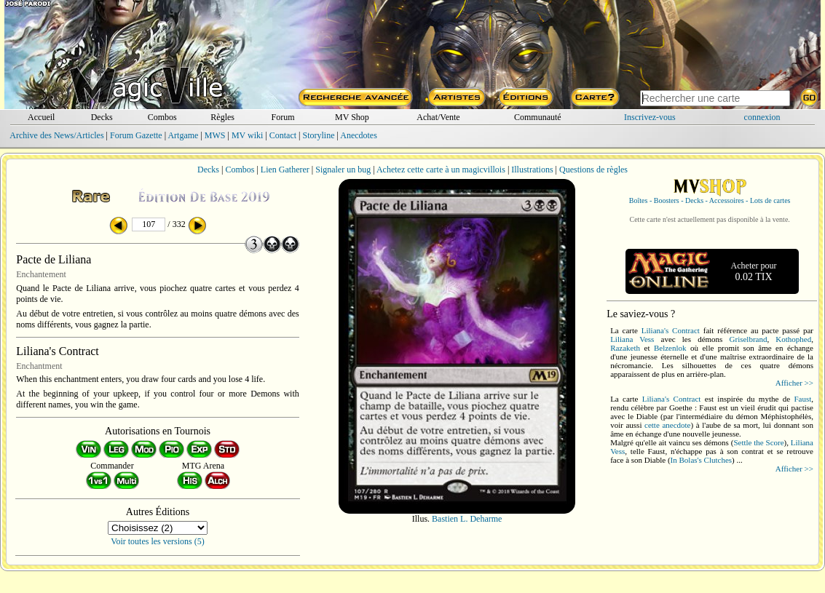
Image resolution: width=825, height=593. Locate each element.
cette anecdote (667, 425)
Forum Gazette (136, 135)
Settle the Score (758, 442)
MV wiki (247, 135)
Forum (283, 117)
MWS (215, 135)
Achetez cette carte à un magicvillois (440, 169)
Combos (162, 117)
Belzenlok (670, 347)
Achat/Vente (438, 117)
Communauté (537, 117)
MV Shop (352, 117)
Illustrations (532, 169)
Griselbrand (748, 339)
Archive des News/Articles (56, 135)
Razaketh (625, 347)
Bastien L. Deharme (467, 519)
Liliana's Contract (671, 330)
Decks (102, 117)
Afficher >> (794, 382)
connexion (762, 117)
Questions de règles (593, 169)
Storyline (318, 135)
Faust (802, 398)
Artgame (182, 135)
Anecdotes (358, 135)
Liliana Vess (632, 339)
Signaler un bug (343, 169)
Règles (222, 117)
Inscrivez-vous (650, 117)
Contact (282, 135)
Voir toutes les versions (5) (157, 541)
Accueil (41, 117)
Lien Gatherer (285, 169)
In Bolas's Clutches (701, 459)
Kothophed (793, 339)
